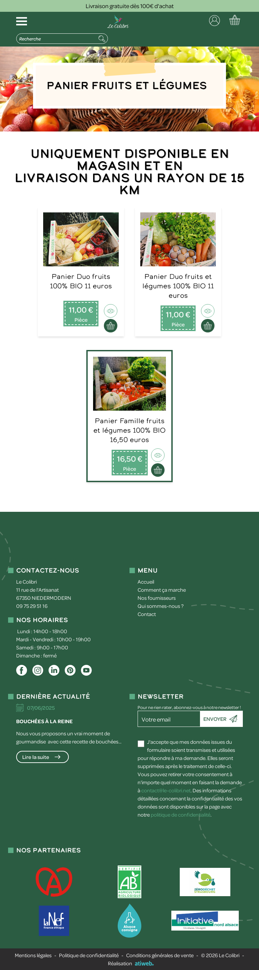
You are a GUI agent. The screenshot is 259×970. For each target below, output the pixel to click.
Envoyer (214, 718)
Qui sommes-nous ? (160, 605)
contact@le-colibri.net (166, 790)
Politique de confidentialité (89, 955)
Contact (147, 614)
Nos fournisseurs (157, 597)
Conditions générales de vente (160, 955)
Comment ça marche (162, 589)
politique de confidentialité (180, 814)
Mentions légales (33, 955)
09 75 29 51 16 (32, 605)
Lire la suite (35, 757)
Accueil (146, 581)
